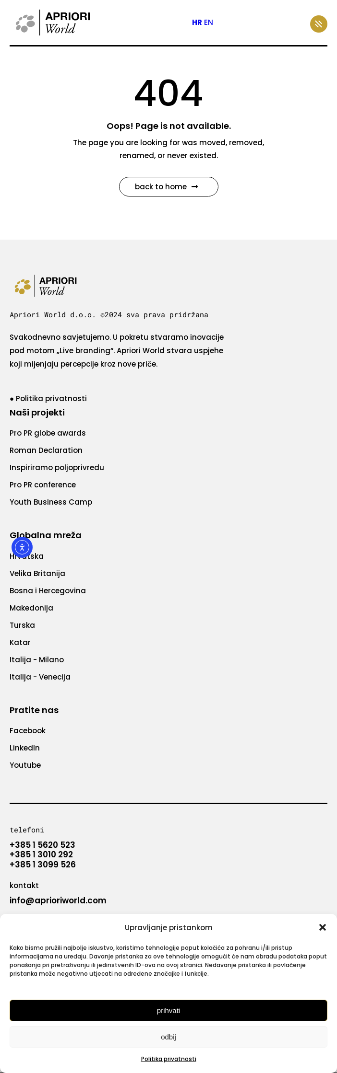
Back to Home (166, 187)
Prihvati (168, 1010)
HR (197, 22)
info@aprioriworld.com (58, 900)
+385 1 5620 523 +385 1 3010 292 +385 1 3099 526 (43, 854)
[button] (322, 927)
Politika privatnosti (168, 1059)
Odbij (168, 1037)
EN (208, 22)
